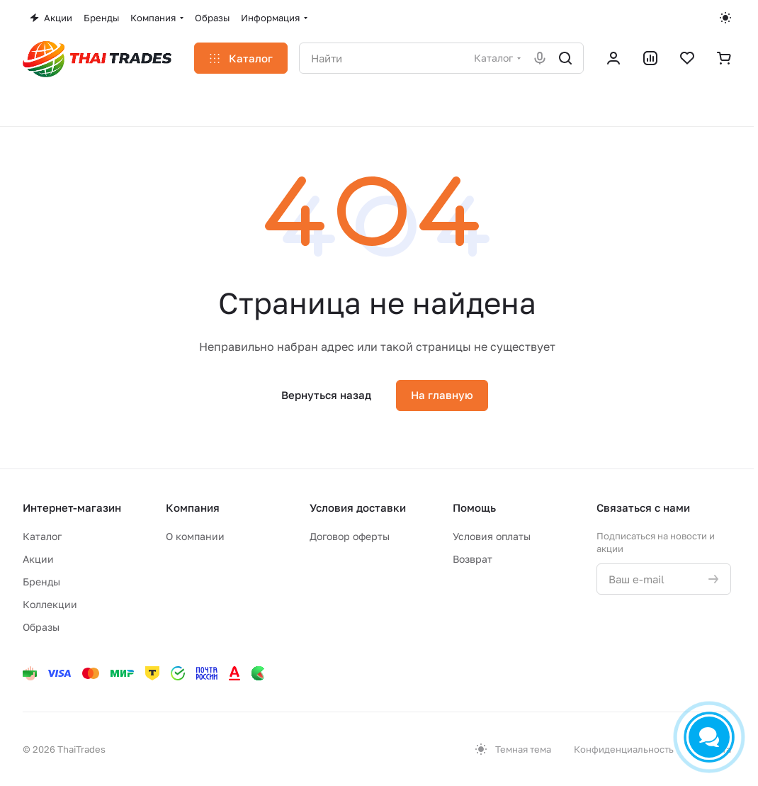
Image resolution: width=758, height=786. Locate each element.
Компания (193, 507)
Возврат (472, 559)
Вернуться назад (326, 394)
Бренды (41, 582)
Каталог (42, 536)
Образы (41, 627)
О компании (195, 536)
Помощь (474, 507)
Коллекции (50, 604)
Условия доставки (358, 507)
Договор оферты (350, 536)
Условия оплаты (492, 536)
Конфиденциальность (624, 749)
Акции (38, 559)
